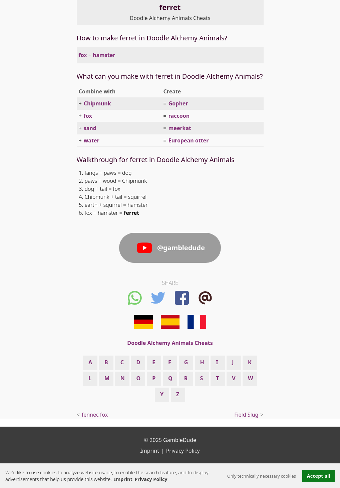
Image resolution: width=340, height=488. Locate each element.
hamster (104, 55)
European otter (188, 140)
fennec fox (95, 414)
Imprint (123, 479)
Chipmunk (97, 103)
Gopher (178, 103)
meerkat (179, 128)
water (91, 140)
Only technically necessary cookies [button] (261, 476)
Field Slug (246, 414)
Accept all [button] (318, 476)
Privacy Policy (183, 450)
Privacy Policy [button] (150, 479)
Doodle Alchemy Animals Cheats (170, 18)
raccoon (179, 115)
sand (90, 128)
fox (83, 55)
